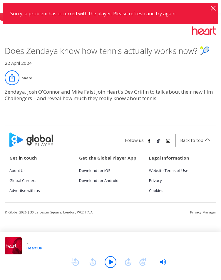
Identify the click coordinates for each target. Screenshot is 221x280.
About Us (17, 170)
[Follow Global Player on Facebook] (149, 143)
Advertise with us (24, 190)
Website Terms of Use (168, 170)
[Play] (110, 262)
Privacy (155, 180)
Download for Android (98, 180)
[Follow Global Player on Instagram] (168, 143)
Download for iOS (94, 170)
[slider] (163, 262)
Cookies (156, 190)
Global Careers (22, 180)
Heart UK (34, 248)
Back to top (196, 140)
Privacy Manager (203, 212)
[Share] (18, 77)
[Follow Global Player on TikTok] (159, 143)
